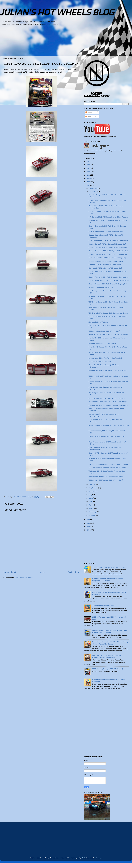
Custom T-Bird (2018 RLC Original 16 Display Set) (107, 258)
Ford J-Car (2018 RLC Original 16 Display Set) (105, 231)
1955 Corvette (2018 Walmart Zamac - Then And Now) (108, 464)
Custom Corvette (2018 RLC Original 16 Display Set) (108, 251)
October (92, 484)
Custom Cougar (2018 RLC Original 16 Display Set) (107, 247)
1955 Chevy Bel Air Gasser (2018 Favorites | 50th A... (107, 467)
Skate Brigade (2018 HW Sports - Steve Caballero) (108, 334)
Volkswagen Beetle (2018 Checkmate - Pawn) (105, 476)
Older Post (74, 572)
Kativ (83, 858)
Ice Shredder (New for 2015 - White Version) (109, 567)
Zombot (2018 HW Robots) (98, 322)
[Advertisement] (60, 42)
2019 (88, 182)
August (92, 491)
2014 (88, 530)
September (93, 488)
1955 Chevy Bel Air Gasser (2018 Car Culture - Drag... (108, 313)
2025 (89, 161)
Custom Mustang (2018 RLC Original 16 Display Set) (108, 240)
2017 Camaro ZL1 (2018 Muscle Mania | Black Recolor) (108, 217)
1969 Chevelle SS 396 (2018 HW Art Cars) (104, 331)
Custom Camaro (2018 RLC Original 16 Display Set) (107, 284)
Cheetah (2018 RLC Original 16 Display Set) (104, 264)
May (91, 501)
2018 (88, 185)
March (91, 508)
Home (42, 572)
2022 (89, 171)
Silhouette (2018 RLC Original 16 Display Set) (105, 261)
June (91, 498)
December (93, 188)
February (93, 512)
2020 (89, 178)
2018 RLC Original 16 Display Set (100, 287)
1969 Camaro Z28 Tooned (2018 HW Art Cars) (105, 480)
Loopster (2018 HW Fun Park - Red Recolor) (105, 358)
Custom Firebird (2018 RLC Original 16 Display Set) (107, 254)
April (91, 505)
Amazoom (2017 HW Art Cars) (103, 605)
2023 (89, 168)
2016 (88, 523)
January (92, 515)
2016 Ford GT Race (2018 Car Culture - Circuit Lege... (108, 401)
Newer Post (9, 572)
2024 (89, 165)
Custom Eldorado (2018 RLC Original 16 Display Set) (108, 280)
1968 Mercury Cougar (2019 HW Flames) (107, 669)
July (90, 495)
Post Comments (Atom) (23, 578)
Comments (90, 116)
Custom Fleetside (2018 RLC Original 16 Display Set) (108, 277)
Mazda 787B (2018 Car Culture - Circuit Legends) (106, 398)
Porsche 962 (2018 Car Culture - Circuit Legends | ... (108, 405)
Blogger (99, 858)
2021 (88, 175)
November (93, 192)
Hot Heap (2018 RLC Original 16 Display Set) (105, 268)
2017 (88, 520)
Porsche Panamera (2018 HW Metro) (102, 343)
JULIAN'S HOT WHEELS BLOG (57, 12)
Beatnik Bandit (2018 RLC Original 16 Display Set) (107, 244)
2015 (88, 526)
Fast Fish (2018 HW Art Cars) (99, 361)
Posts (88, 112)
